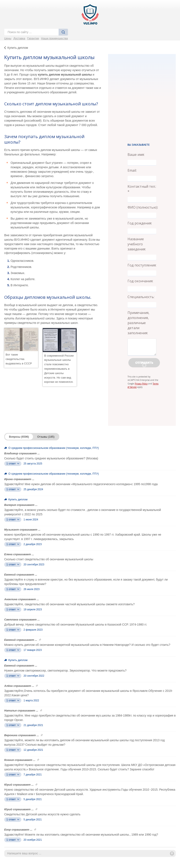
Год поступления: (142, 265)
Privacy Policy (141, 383)
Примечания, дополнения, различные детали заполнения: (138, 322)
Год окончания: (140, 281)
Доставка (19, 38)
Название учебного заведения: (137, 244)
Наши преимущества (54, 38)
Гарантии (33, 38)
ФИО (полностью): (143, 207)
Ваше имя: (136, 154)
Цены (7, 38)
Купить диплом (17, 47)
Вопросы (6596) (19, 436)
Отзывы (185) (46, 436)
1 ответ (12, 463)
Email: (132, 170)
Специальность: (141, 297)
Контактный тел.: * (142, 189)
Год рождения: (140, 223)
